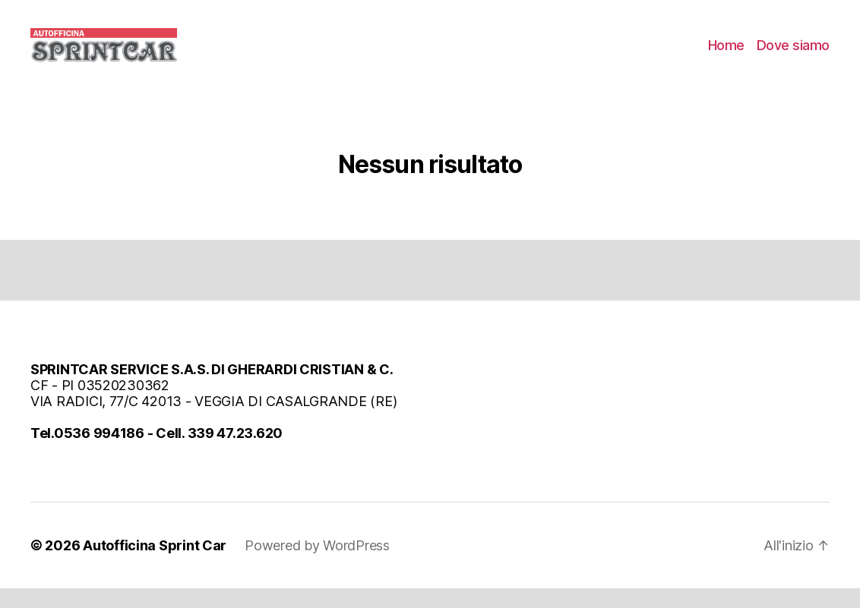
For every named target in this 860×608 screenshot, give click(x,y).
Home (726, 55)
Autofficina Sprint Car (154, 565)
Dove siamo (793, 55)
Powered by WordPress (317, 565)
